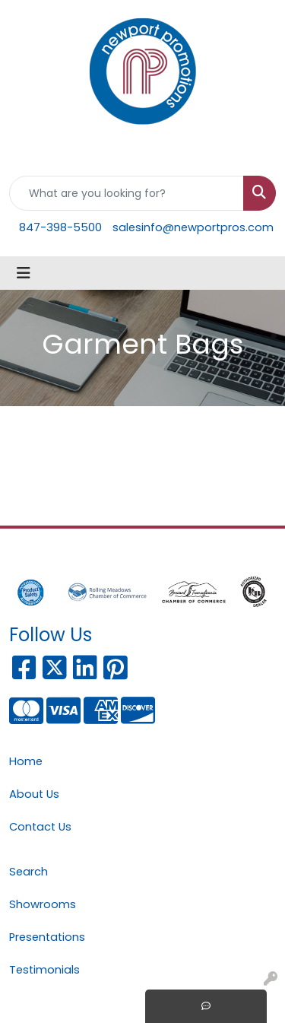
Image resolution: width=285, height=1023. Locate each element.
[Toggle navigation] (24, 273)
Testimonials (44, 969)
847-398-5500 (60, 227)
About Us (34, 794)
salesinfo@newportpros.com (193, 227)
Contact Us (40, 826)
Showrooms (42, 904)
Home (26, 761)
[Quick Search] (126, 193)
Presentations (47, 937)
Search (28, 871)
